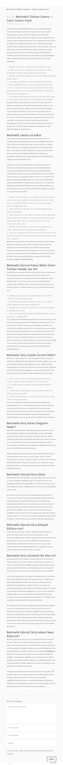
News (24, 24)
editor (31, 24)
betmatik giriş (49, 651)
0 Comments (39, 24)
